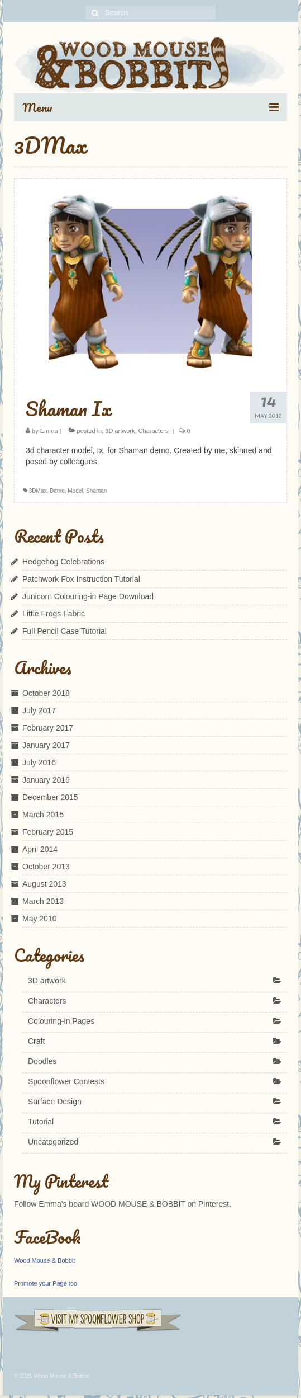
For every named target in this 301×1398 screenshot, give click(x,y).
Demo (57, 491)
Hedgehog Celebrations (63, 561)
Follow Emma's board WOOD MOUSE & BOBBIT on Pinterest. (122, 1203)
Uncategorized (53, 1141)
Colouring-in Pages (61, 1020)
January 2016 (46, 779)
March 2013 (43, 901)
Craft (36, 1041)
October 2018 (46, 693)
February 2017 (47, 727)
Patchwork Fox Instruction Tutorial (81, 579)
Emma (49, 430)
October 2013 (46, 866)
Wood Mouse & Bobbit (44, 1260)
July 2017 (39, 710)
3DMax (38, 491)
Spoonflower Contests (66, 1081)
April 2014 (40, 849)
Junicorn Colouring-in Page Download (88, 596)
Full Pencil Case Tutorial (64, 631)
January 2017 (46, 745)
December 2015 (50, 797)
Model (75, 491)
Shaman (96, 491)
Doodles (42, 1061)
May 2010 (39, 918)
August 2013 (44, 883)
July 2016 (39, 762)
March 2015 (43, 814)
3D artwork (120, 430)
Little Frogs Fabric (53, 613)
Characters (153, 430)
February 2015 (47, 831)
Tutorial (41, 1121)
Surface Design (55, 1101)
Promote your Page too (45, 1283)
